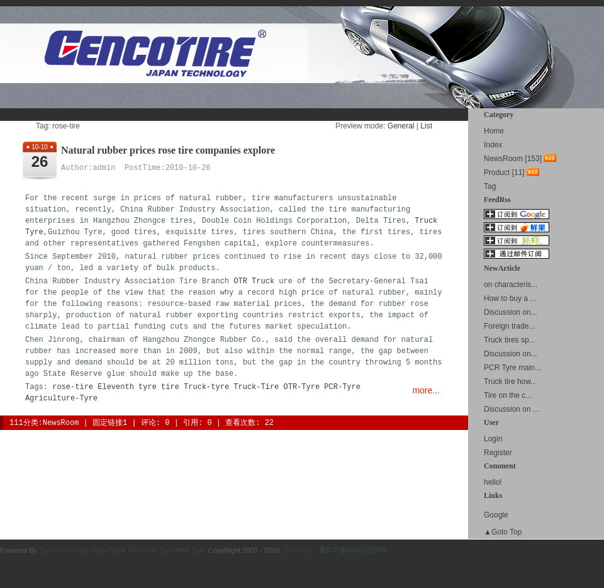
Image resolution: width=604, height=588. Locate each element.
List (426, 126)
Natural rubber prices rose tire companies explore (168, 150)
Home (494, 131)
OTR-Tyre (302, 387)
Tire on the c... (508, 395)
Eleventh (116, 387)
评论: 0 (155, 423)
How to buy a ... (510, 298)
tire (170, 387)
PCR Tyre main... (512, 367)
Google (496, 515)
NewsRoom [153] (513, 158)
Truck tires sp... (509, 340)
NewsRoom (61, 423)
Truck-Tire (256, 387)
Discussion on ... (511, 409)
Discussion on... (510, 312)
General (401, 126)
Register (498, 452)
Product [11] (504, 172)
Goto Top (299, 550)
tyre (147, 387)
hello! (493, 482)
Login (493, 438)
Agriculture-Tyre (61, 398)
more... (426, 390)
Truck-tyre (206, 387)
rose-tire (72, 387)
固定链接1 (109, 423)
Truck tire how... (510, 381)
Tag (490, 186)
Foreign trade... (509, 326)
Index (493, 144)
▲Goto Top (503, 532)
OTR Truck (253, 281)
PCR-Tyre (342, 387)
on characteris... (510, 284)
